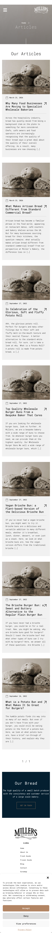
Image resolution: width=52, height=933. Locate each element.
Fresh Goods (25, 856)
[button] (47, 877)
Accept (26, 908)
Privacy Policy (24, 929)
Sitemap (23, 872)
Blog (22, 864)
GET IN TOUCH (26, 805)
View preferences (26, 923)
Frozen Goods (26, 860)
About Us (24, 852)
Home (23, 23)
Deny (26, 916)
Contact (23, 868)
